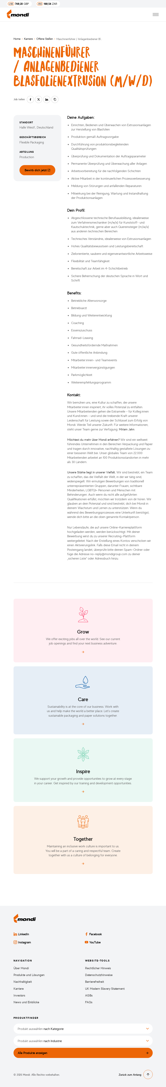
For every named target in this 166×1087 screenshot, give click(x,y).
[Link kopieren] (54, 99)
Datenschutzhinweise (99, 975)
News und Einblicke (26, 1002)
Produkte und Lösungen (29, 975)
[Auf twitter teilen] (38, 99)
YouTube (93, 942)
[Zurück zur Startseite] (18, 14)
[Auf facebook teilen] (30, 99)
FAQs (88, 1002)
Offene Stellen (44, 38)
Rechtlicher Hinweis (98, 968)
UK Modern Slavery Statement (105, 989)
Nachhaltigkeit (23, 982)
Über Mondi (21, 968)
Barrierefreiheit (94, 982)
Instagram (22, 942)
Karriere (28, 38)
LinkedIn (21, 934)
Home (17, 38)
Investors (19, 995)
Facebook (93, 934)
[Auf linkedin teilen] (46, 99)
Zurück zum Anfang (136, 1074)
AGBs (89, 995)
